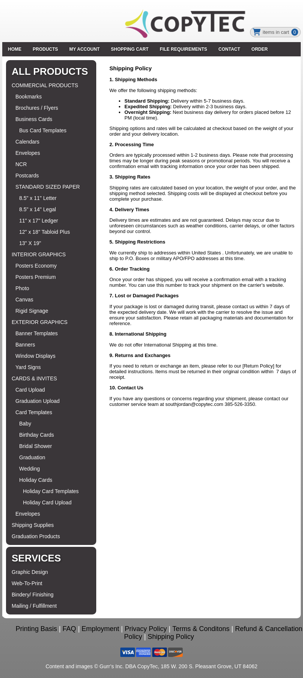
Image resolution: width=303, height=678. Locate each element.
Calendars (27, 142)
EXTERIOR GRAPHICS (40, 322)
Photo (22, 288)
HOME (14, 49)
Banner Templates (36, 333)
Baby (25, 424)
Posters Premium (35, 277)
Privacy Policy (146, 629)
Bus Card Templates (43, 130)
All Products (50, 71)
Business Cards (33, 119)
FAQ (69, 629)
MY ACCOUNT (84, 49)
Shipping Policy (171, 636)
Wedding (29, 469)
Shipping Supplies (33, 525)
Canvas (24, 300)
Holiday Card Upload (47, 502)
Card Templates (33, 412)
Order (259, 49)
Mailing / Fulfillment (34, 606)
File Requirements (183, 49)
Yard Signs (28, 367)
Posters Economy (36, 266)
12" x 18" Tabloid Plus (44, 232)
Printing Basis (36, 629)
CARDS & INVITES (34, 378)
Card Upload (30, 390)
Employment (100, 629)
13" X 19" (30, 243)
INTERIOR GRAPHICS (39, 254)
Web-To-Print (27, 583)
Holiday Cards (35, 480)
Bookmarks (28, 97)
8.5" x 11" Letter (37, 198)
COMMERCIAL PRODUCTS (45, 85)
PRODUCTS (45, 49)
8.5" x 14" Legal (37, 209)
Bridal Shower (35, 446)
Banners (25, 345)
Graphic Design (30, 572)
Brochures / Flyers (36, 108)
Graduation (32, 457)
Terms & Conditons (201, 629)
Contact (229, 49)
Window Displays (35, 356)
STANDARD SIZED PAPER (47, 187)
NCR (21, 164)
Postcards (27, 176)
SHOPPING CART (129, 49)
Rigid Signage (31, 311)
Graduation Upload (37, 401)
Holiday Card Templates (51, 491)
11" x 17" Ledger (38, 221)
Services (36, 558)
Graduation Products (36, 536)
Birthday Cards (36, 435)
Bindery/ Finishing (32, 595)
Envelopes (27, 153)
